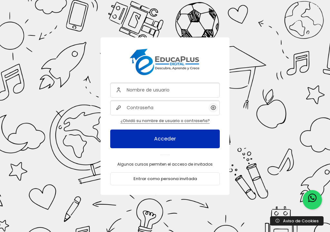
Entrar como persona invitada (165, 179)
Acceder (165, 138)
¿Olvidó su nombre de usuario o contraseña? (165, 120)
